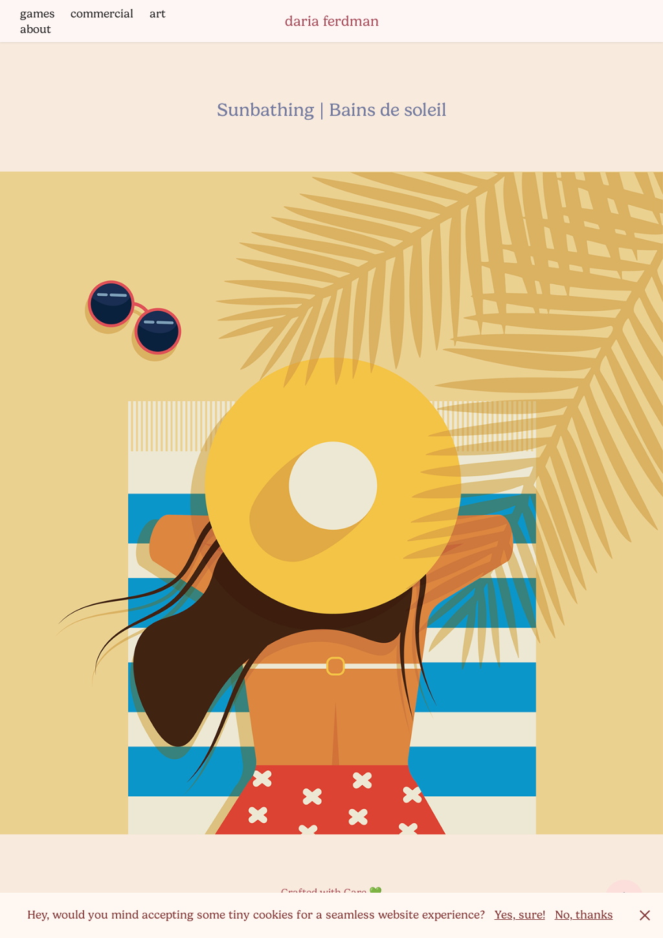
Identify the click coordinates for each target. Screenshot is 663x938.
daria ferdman (332, 21)
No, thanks (584, 914)
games (37, 13)
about (35, 29)
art (158, 13)
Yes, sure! (520, 914)
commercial (102, 13)
